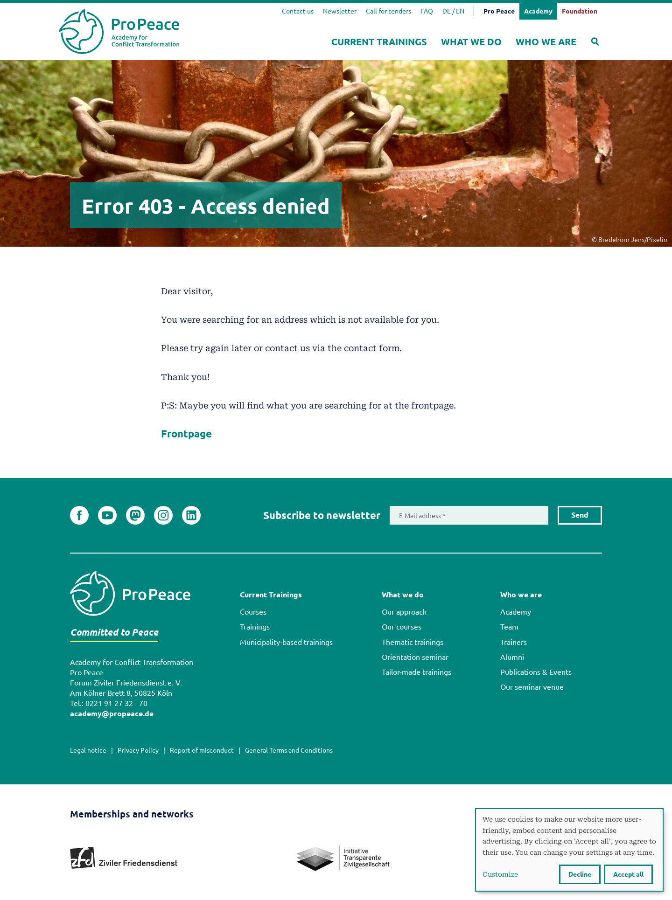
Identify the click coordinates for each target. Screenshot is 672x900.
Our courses (401, 627)
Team (509, 627)
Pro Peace (499, 11)
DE (446, 11)
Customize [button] (500, 874)
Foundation (579, 11)
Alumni (512, 657)
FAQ (426, 11)
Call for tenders (388, 11)
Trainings (255, 627)
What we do (471, 41)
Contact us (298, 11)
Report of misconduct (202, 750)
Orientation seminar (415, 657)
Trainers (513, 642)
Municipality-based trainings (286, 642)
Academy (515, 612)
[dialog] (569, 850)
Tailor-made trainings (416, 672)
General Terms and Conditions (289, 750)
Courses (253, 612)
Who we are (546, 41)
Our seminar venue (532, 687)
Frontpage (186, 434)
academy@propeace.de (112, 713)
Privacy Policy (138, 750)
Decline (579, 874)
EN (460, 11)
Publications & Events (536, 672)
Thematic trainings (412, 642)
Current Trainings (379, 41)
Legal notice (88, 750)
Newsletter (340, 11)
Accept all (628, 874)
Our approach (404, 612)
